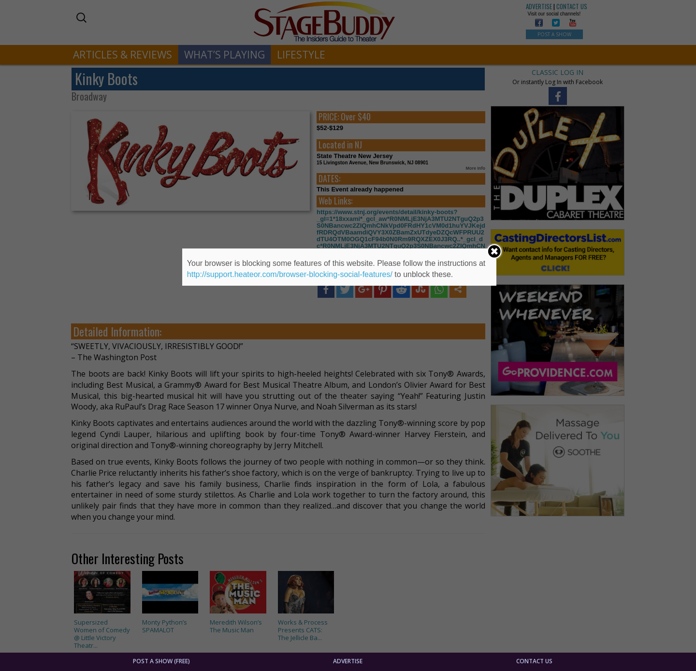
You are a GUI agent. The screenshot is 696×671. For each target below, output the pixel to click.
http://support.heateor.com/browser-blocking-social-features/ (289, 274)
